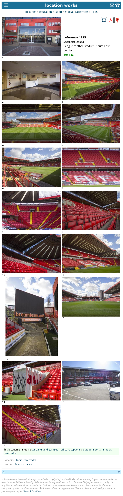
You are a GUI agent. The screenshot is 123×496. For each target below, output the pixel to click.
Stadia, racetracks (25, 460)
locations (30, 12)
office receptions (71, 449)
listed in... (69, 55)
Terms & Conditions (32, 490)
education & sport (50, 12)
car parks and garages (44, 449)
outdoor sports (92, 449)
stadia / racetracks (76, 12)
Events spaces (23, 464)
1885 (94, 12)
